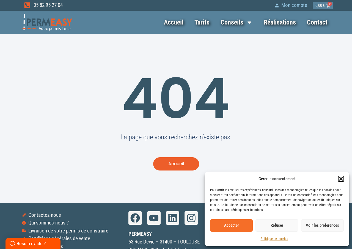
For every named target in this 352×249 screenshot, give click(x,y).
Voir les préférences (322, 225)
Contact (317, 22)
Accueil (173, 22)
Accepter (231, 225)
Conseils (237, 22)
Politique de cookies (274, 239)
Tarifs (202, 22)
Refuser (277, 225)
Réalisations (280, 22)
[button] (341, 179)
